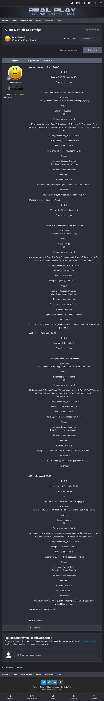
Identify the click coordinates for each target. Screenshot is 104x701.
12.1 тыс (11, 95)
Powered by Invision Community (52, 689)
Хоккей (33, 40)
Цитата (37, 628)
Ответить (92, 50)
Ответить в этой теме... (29, 655)
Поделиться (70, 39)
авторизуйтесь (89, 641)
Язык (35, 687)
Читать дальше (35, 620)
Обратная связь (53, 687)
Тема (42, 687)
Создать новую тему (68, 50)
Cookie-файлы (66, 687)
